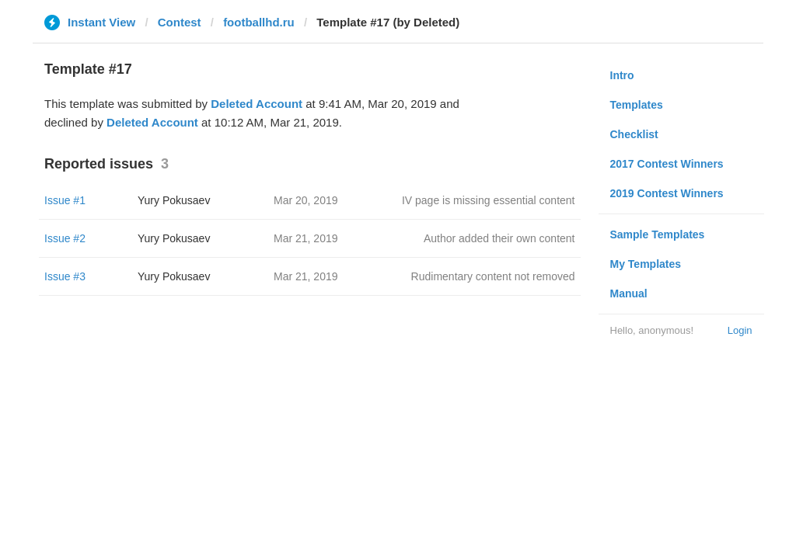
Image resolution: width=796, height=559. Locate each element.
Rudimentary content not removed (493, 276)
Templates (636, 105)
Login (740, 330)
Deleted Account (256, 103)
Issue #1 (65, 200)
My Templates (646, 264)
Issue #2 (65, 238)
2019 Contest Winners (667, 193)
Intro (622, 75)
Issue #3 (65, 276)
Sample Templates (657, 234)
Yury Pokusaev (174, 200)
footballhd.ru (259, 22)
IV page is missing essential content (488, 200)
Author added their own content (499, 238)
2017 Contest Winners (667, 164)
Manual (629, 293)
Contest (179, 22)
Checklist (634, 134)
